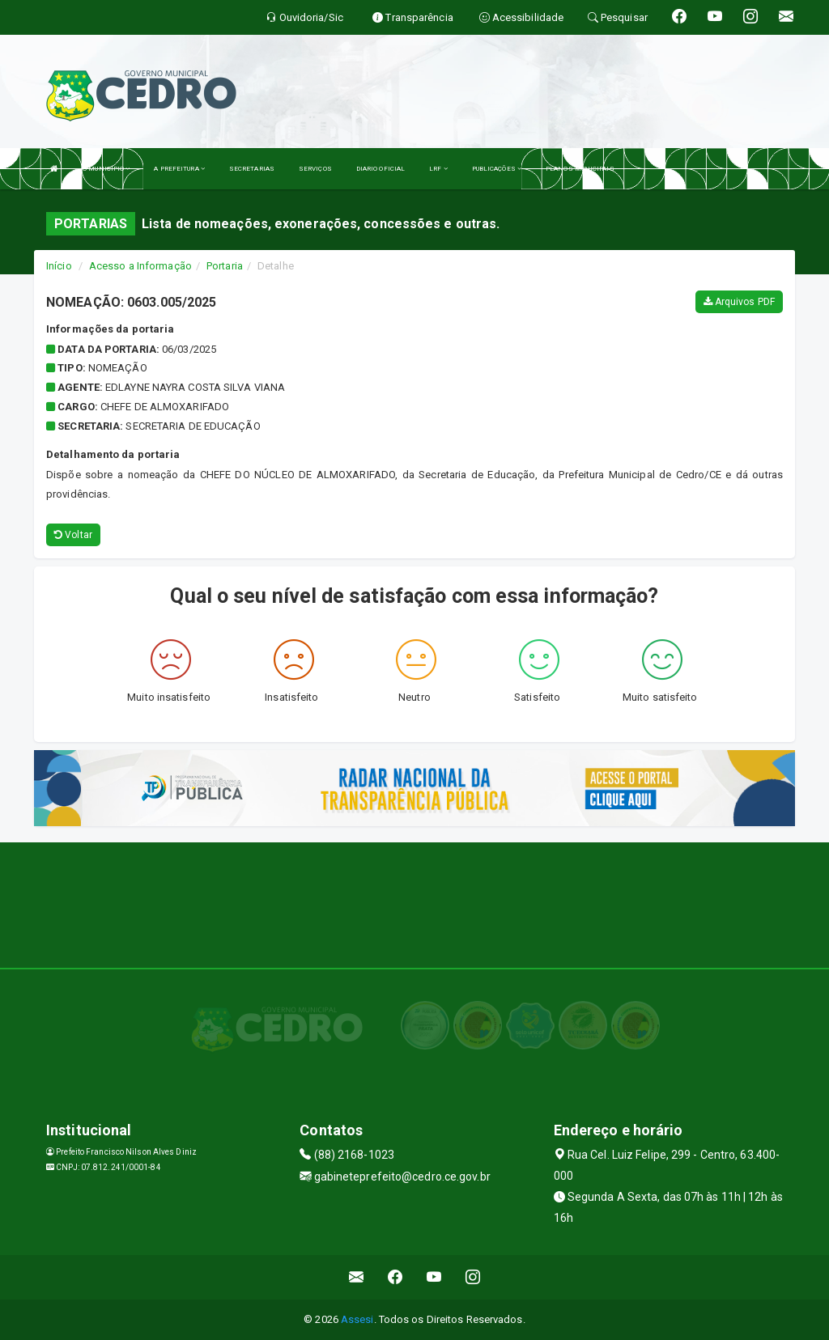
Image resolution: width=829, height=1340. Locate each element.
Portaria (224, 266)
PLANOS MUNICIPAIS (580, 168)
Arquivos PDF (739, 301)
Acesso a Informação (140, 266)
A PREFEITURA (179, 168)
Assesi (357, 1319)
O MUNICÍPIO (106, 168)
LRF (438, 168)
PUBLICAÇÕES (496, 168)
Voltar (73, 535)
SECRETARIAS (251, 168)
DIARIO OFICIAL (380, 168)
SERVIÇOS (315, 168)
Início (59, 266)
